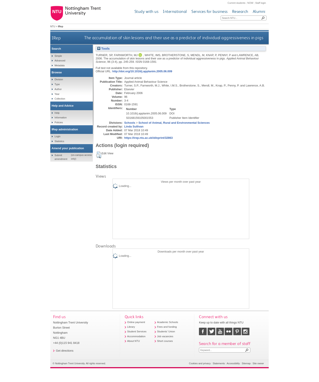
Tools (103, 48)
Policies (58, 122)
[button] (98, 155)
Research (240, 11)
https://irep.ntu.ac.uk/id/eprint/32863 (148, 137)
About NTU (133, 341)
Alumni (259, 11)
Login (57, 136)
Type (57, 84)
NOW (250, 3)
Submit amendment (60, 157)
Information (60, 117)
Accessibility (233, 363)
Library (131, 326)
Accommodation (136, 336)
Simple (58, 56)
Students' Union (166, 331)
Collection (59, 98)
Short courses (165, 341)
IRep (56, 38)
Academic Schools (167, 322)
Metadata (59, 65)
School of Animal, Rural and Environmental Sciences (174, 122)
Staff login (260, 3)
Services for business (209, 11)
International (175, 11)
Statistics (59, 141)
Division (58, 79)
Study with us (146, 11)
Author (58, 89)
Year (56, 94)
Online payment (136, 322)
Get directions (64, 350)
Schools (129, 122)
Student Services (136, 331)
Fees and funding (167, 326)
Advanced (59, 60)
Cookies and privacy (200, 363)
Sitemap (246, 363)
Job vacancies (165, 336)
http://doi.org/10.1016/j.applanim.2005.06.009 (142, 71)
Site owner (258, 363)
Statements (219, 363)
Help (56, 113)
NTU (52, 26)
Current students (236, 3)
